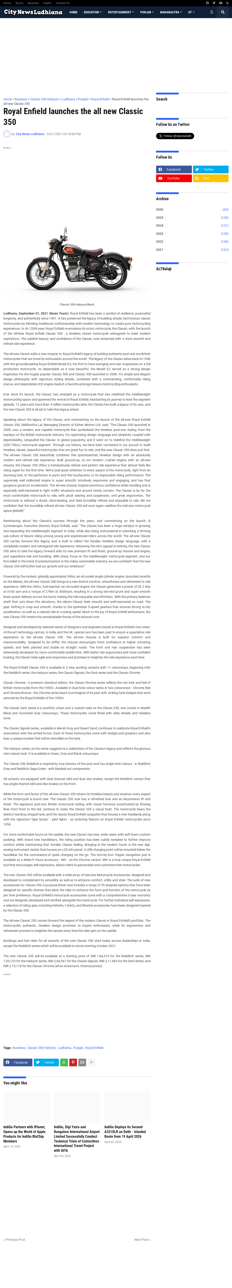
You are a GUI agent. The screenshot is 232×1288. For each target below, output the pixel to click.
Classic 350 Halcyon (41, 1047)
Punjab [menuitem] (145, 12)
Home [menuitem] (73, 12)
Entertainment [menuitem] (119, 12)
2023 (192, 234)
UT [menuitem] (190, 12)
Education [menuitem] (91, 12)
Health (47, 3)
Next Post (141, 1239)
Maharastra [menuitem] (169, 12)
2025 (192, 218)
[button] (212, 12)
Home (7, 3)
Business (33, 3)
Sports (19, 3)
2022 (192, 242)
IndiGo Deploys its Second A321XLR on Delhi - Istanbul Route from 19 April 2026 (125, 1132)
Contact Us (63, 3)
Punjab (78, 1047)
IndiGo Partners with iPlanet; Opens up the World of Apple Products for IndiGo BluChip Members (24, 1134)
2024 (192, 225)
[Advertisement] (116, 55)
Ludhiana (64, 1047)
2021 (192, 250)
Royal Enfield (94, 1047)
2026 (192, 209)
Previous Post (15, 1239)
